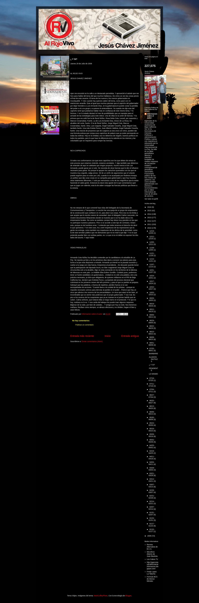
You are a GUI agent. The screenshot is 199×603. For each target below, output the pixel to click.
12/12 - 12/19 (152, 238)
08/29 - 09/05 (152, 321)
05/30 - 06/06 (152, 418)
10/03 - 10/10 (152, 294)
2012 (149, 221)
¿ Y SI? (152, 365)
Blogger (128, 596)
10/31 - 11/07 (152, 271)
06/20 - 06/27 (152, 402)
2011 (149, 224)
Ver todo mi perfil (151, 199)
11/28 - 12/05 (152, 249)
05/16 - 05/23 (152, 430)
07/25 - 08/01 (152, 350)
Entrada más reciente (82, 336)
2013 (149, 218)
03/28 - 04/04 (152, 469)
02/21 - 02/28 (152, 497)
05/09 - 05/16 (152, 435)
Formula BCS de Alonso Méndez (152, 579)
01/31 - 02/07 (152, 513)
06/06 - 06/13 (152, 413)
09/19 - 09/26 (152, 305)
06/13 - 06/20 (152, 407)
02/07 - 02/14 (152, 508)
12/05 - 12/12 (152, 243)
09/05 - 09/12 (152, 316)
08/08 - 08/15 (152, 338)
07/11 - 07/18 (152, 385)
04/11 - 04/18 (152, 458)
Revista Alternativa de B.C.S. (152, 547)
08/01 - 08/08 (152, 344)
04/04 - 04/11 (152, 463)
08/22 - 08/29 (152, 327)
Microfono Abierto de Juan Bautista (152, 554)
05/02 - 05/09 (152, 441)
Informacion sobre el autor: (152, 116)
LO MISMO (153, 374)
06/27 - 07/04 (152, 396)
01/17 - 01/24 (152, 525)
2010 (149, 228)
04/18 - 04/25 (152, 452)
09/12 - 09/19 (152, 310)
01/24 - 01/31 (152, 519)
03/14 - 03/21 (152, 480)
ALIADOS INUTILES (153, 359)
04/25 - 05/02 (152, 446)
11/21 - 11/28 (152, 254)
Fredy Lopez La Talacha (152, 573)
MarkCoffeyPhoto (101, 596)
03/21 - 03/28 (152, 474)
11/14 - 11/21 (152, 260)
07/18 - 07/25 (152, 379)
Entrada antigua (130, 336)
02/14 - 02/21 (152, 502)
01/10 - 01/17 (152, 530)
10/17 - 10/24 (152, 282)
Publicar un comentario (84, 325)
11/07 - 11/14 (152, 265)
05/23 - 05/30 (152, 424)
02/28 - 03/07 (152, 491)
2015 (149, 211)
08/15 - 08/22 (152, 333)
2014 (149, 214)
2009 (149, 536)
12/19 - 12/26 (152, 232)
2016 (149, 207)
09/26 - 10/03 (152, 299)
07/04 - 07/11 (152, 390)
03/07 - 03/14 (152, 486)
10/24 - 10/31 (152, 277)
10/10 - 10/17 (152, 288)
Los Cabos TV (152, 559)
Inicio (108, 336)
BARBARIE (153, 354)
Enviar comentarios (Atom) (92, 341)
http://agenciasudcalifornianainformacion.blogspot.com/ (153, 565)
